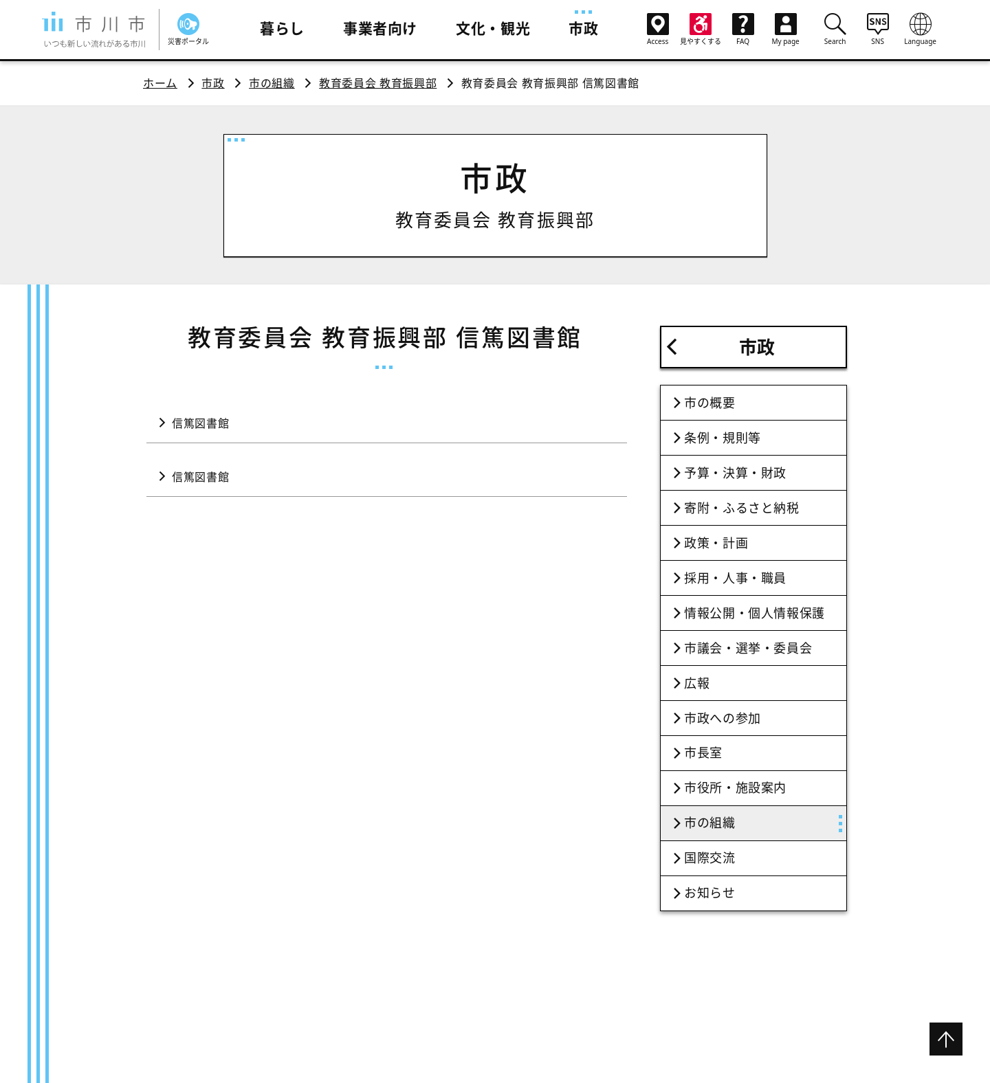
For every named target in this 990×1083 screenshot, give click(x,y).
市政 (583, 28)
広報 (697, 683)
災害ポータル (188, 29)
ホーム (160, 83)
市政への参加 (722, 718)
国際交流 (710, 857)
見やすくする (700, 29)
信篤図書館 (200, 423)
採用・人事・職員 (735, 578)
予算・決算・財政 (735, 473)
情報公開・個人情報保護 (754, 613)
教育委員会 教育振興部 (378, 83)
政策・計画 (716, 543)
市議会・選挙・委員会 (748, 648)
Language (920, 29)
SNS (878, 29)
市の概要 (710, 402)
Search (835, 29)
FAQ (743, 29)
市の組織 (272, 83)
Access (658, 29)
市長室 (703, 752)
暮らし (282, 28)
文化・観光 (493, 28)
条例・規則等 (722, 437)
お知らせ (710, 892)
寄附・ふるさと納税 (742, 508)
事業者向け (380, 28)
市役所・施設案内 (735, 787)
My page (785, 29)
